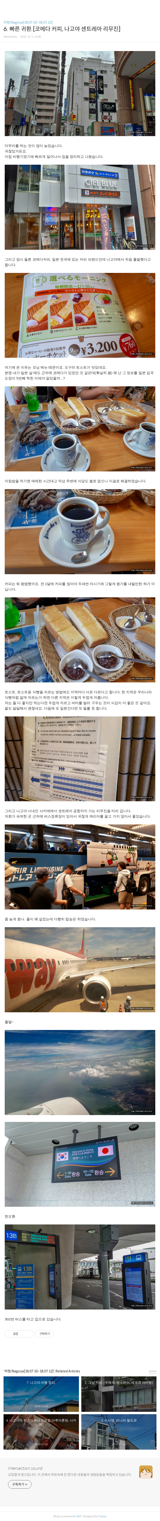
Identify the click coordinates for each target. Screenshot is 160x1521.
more (152, 1371)
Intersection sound (25, 1468)
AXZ (78, 1516)
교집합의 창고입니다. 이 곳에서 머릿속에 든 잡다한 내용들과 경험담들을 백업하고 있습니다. (70, 1475)
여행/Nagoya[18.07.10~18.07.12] (28, 22)
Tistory (102, 1516)
